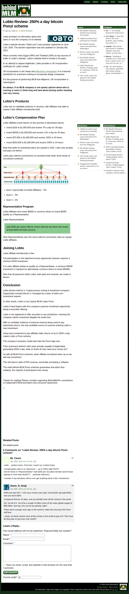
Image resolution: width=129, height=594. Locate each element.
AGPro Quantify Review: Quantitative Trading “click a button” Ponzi (115, 149)
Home (87, 2)
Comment (8, 543)
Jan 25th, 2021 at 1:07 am (21, 461)
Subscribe (122, 2)
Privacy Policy (102, 590)
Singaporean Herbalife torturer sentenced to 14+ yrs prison (89, 166)
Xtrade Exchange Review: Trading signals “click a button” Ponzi (115, 165)
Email (6, 539)
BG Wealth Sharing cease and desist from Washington (88, 46)
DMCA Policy (113, 590)
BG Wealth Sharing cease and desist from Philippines (88, 60)
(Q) (34, 461)
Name (6, 535)
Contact (104, 2)
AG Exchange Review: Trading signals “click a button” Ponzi (114, 157)
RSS (113, 2)
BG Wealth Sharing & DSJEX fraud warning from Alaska (88, 33)
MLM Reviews (26, 31)
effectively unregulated (46, 71)
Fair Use (115, 593)
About (95, 2)
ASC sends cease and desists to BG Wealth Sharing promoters (88, 78)
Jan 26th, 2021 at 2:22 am (21, 489)
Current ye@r (22, 580)
